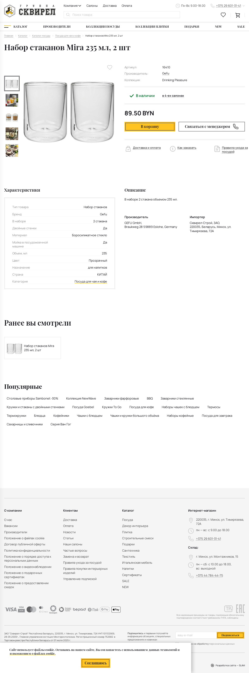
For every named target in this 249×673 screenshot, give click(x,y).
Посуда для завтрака (217, 415)
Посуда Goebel (83, 407)
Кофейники (61, 415)
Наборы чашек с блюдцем (180, 407)
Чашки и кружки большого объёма (134, 415)
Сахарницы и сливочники (25, 424)
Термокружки (16, 415)
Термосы (213, 407)
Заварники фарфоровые (121, 398)
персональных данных (222, 643)
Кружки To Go (111, 407)
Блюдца (39, 415)
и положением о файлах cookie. (32, 653)
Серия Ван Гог (61, 424)
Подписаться (230, 635)
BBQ (150, 398)
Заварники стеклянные (177, 398)
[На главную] (29, 11)
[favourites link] (223, 15)
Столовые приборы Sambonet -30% (32, 398)
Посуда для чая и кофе (91, 281)
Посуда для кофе (141, 407)
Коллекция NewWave (81, 398)
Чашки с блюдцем (89, 415)
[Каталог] (15, 26)
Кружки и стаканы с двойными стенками (35, 407)
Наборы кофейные (180, 415)
